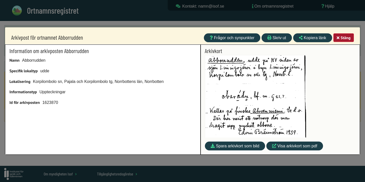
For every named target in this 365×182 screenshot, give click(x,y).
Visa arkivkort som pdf (294, 146)
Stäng (343, 37)
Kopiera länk (312, 38)
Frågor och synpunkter (232, 38)
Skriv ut (276, 38)
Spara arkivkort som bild (235, 146)
